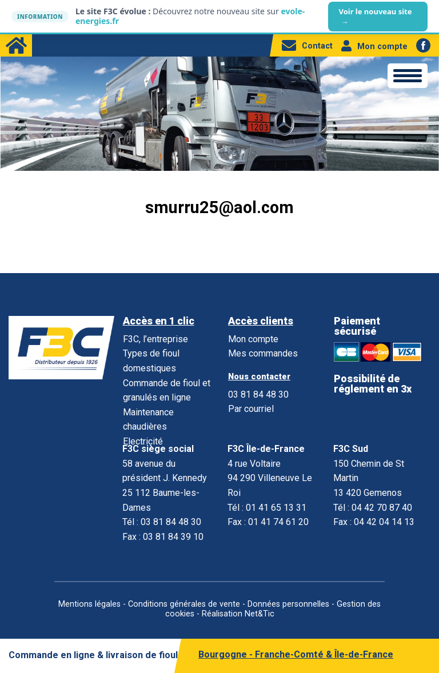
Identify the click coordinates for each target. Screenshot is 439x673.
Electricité (143, 441)
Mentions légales (89, 604)
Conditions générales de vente (184, 604)
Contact (307, 46)
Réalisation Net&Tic (238, 614)
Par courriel (251, 408)
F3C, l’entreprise (155, 339)
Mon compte (374, 46)
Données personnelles (288, 604)
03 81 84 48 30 (258, 394)
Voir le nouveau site (375, 16)
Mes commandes (263, 353)
